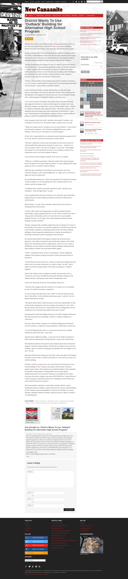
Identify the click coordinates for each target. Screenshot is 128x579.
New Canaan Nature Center (59, 543)
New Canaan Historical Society (60, 545)
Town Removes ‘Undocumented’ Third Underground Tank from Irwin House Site (91, 34)
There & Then (56, 15)
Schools (43, 401)
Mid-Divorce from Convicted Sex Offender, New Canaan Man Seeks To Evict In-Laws (90, 38)
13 (91, 95)
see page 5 (44, 381)
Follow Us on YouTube (35, 545)
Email (30, 499)
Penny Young (30, 403)
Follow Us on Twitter (34, 541)
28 (88, 88)
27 (85, 88)
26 (81, 88)
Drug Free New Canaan (58, 547)
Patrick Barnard (31, 35)
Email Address (91, 65)
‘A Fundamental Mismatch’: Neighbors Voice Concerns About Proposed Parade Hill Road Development (90, 159)
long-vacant (56, 46)
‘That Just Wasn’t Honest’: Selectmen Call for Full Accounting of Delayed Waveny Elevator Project (91, 174)
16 (101, 95)
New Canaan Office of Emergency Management (64, 540)
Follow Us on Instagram (35, 549)
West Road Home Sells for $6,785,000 (88, 44)
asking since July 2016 (48, 355)
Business (48, 15)
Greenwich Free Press (86, 525)
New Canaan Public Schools (59, 525)
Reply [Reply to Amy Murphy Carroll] (28, 456)
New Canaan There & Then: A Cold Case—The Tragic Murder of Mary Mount (90, 41)
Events (82, 15)
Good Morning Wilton (85, 528)
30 (95, 88)
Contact (43, 1)
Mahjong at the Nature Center (93, 122)
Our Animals (66, 15)
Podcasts (74, 15)
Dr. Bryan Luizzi (53, 401)
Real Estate (40, 15)
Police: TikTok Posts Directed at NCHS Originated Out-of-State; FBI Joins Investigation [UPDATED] (91, 163)
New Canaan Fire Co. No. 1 (59, 535)
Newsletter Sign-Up (50, 1)
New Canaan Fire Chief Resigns (87, 153)
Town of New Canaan (57, 523)
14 (95, 95)
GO (101, 1)
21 (95, 99)
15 (98, 95)
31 (81, 106)
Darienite (82, 523)
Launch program (30, 148)
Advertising (57, 1)
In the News (37, 1)
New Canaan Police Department (60, 533)
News (32, 15)
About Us (26, 1)
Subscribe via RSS (34, 553)
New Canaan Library (57, 528)
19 (88, 99)
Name (30, 493)
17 (81, 99)
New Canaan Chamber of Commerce (61, 530)
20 (91, 99)
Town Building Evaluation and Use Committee (51, 403)
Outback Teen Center (67, 401)
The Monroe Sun (84, 530)
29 (91, 88)
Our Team (32, 1)
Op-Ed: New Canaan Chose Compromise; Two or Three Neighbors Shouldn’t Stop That (90, 147)
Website (29, 505)
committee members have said (40, 364)
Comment (30, 471)
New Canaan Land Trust (58, 538)
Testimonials (63, 1)
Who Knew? (91, 15)
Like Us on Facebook (34, 538)
